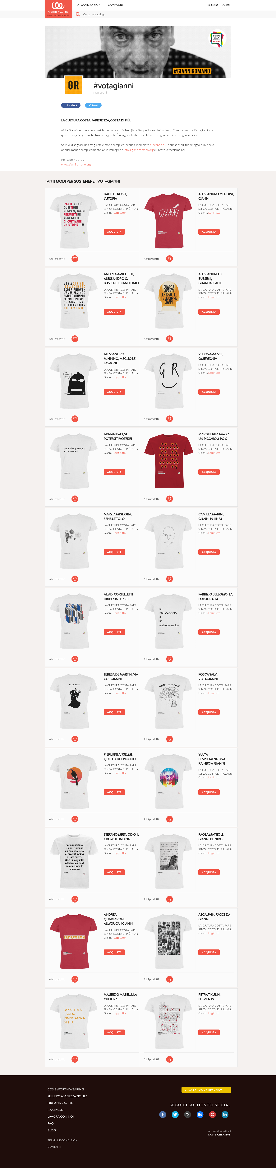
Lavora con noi (61, 1116)
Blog (52, 1130)
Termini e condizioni (63, 1140)
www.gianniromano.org (76, 164)
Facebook (71, 105)
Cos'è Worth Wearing (66, 1089)
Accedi (226, 4)
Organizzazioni (89, 4)
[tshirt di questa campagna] (73, 256)
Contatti (54, 1146)
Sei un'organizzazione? (67, 1096)
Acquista (110, 231)
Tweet (93, 105)
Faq (51, 1123)
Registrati (213, 4)
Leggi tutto (122, 212)
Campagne (116, 4)
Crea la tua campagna (203, 1090)
